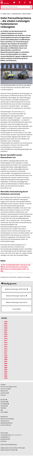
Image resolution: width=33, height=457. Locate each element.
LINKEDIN (3, 406)
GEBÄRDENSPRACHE (6, 423)
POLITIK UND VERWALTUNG (9, 387)
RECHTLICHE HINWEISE (7, 419)
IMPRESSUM (4, 417)
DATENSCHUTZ (5, 421)
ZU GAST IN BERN (6, 389)
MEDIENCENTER (5, 439)
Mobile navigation (30, 2)
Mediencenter (14, 2)
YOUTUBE (3, 412)
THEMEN (3, 384)
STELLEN (3, 395)
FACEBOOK (4, 402)
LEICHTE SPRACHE (6, 425)
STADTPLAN (4, 393)
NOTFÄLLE (4, 441)
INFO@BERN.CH (5, 437)
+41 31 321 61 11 (17, 435)
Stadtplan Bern (19, 2)
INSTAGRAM (4, 404)
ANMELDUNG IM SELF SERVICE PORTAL (12, 448)
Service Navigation (24, 2)
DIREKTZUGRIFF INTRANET (8, 450)
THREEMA (3, 408)
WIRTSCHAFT (4, 391)
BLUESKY (3, 399)
